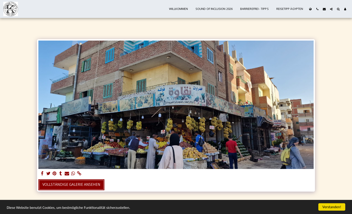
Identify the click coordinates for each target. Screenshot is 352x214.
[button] (317, 9)
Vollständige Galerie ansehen (71, 184)
